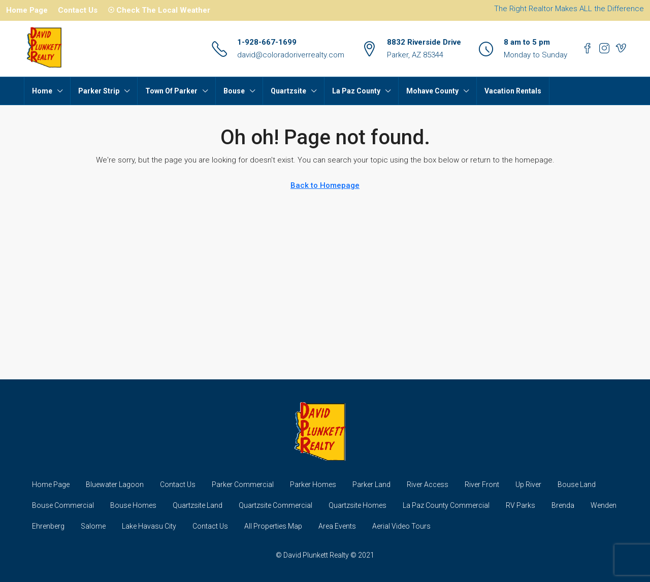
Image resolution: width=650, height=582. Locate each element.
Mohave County (432, 91)
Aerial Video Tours (401, 526)
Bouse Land (577, 484)
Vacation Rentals (512, 91)
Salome (93, 526)
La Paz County (356, 91)
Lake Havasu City (149, 526)
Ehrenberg (48, 526)
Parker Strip (98, 91)
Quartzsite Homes (357, 505)
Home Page (27, 10)
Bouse (234, 91)
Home (42, 91)
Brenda (562, 505)
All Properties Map (273, 526)
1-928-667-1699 (267, 42)
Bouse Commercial (63, 505)
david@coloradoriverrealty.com (290, 54)
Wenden (603, 505)
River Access (427, 484)
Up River (528, 484)
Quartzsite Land (197, 505)
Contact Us (78, 10)
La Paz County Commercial (446, 505)
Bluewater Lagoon (115, 484)
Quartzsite (288, 91)
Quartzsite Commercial (275, 505)
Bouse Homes (133, 505)
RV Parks (520, 505)
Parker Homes (313, 484)
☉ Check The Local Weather (159, 10)
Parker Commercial (243, 484)
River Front (482, 484)
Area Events (337, 526)
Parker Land (371, 484)
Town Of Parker (171, 91)
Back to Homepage (325, 185)
